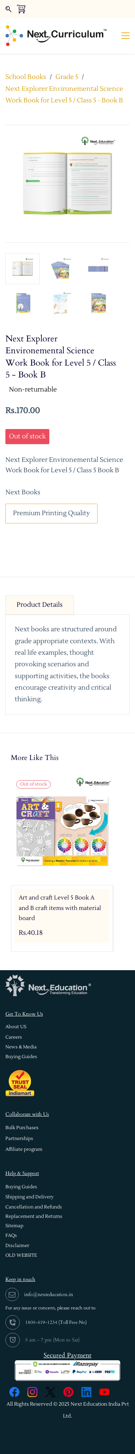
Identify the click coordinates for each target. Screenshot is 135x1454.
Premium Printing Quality (51, 513)
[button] (15, 1027)
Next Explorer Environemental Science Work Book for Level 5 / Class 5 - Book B (64, 95)
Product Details (40, 605)
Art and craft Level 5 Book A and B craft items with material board (60, 908)
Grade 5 (66, 77)
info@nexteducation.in (48, 1294)
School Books (25, 77)
